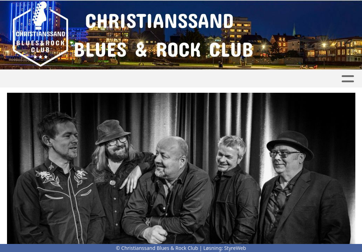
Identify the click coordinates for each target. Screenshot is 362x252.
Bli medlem (329, 79)
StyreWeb (235, 248)
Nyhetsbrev (281, 79)
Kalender (148, 79)
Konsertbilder (97, 79)
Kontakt (233, 79)
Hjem (22, 79)
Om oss (191, 79)
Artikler (52, 79)
